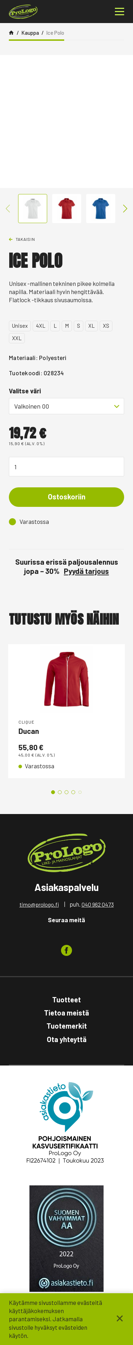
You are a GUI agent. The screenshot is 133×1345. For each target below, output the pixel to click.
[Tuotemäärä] (66, 466)
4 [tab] (73, 792)
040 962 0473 (98, 904)
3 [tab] (66, 792)
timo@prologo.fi (39, 904)
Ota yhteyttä (67, 1039)
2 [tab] (60, 792)
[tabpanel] (66, 711)
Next (125, 209)
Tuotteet (66, 999)
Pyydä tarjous (86, 570)
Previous (8, 209)
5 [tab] (80, 792)
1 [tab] (53, 792)
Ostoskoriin (66, 496)
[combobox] (66, 406)
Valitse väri (25, 390)
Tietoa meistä (66, 1012)
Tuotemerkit (66, 1026)
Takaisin (25, 239)
